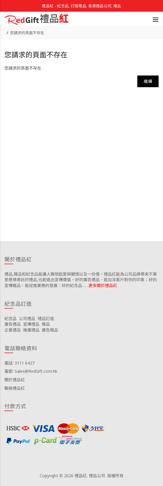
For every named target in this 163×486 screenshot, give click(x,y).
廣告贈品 (50, 330)
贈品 (46, 324)
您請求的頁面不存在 (27, 32)
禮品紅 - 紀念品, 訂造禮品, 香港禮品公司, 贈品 (81, 5)
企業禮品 (12, 330)
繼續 (148, 81)
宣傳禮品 (31, 324)
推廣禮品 (31, 330)
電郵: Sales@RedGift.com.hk (30, 371)
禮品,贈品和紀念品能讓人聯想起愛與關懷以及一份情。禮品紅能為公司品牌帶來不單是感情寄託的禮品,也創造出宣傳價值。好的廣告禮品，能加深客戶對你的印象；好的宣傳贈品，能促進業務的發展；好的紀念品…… (80, 279)
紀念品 (10, 318)
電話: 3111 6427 (19, 363)
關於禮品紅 (14, 379)
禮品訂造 (46, 318)
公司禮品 (27, 318)
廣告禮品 (12, 324)
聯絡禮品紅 (14, 388)
